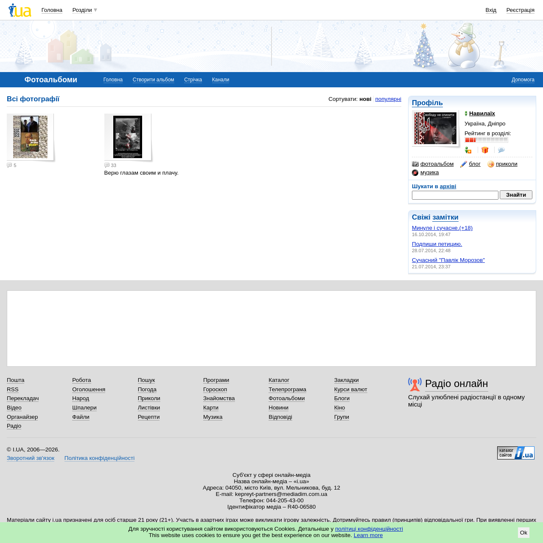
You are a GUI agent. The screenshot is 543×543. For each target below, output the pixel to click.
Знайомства (219, 398)
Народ (80, 398)
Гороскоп (215, 389)
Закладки (346, 380)
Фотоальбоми (287, 398)
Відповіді (280, 417)
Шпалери (84, 407)
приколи (502, 164)
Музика (212, 417)
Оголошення (88, 389)
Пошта (15, 380)
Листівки (149, 407)
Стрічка (193, 80)
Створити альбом (153, 80)
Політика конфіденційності (99, 458)
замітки (445, 217)
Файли (81, 417)
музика (425, 172)
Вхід (491, 10)
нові (365, 99)
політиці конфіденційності (369, 529)
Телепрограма (287, 389)
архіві (448, 186)
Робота (81, 380)
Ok (523, 532)
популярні (388, 99)
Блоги (342, 398)
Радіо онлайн (456, 383)
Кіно (339, 407)
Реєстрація (521, 10)
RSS (13, 389)
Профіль (427, 103)
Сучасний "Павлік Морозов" (448, 260)
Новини (278, 407)
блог (470, 164)
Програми (216, 380)
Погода (147, 389)
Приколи (149, 398)
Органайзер (22, 417)
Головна (52, 10)
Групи (341, 417)
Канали (221, 80)
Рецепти (149, 417)
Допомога (523, 80)
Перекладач (23, 398)
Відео (14, 407)
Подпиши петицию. (437, 244)
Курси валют (350, 389)
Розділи (82, 10)
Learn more (368, 535)
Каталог (279, 380)
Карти (210, 407)
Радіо (14, 426)
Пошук (146, 380)
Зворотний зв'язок (30, 458)
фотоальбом (432, 164)
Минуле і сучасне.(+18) (442, 228)
